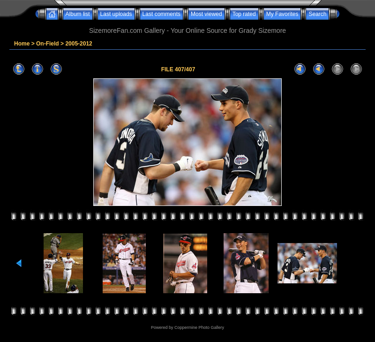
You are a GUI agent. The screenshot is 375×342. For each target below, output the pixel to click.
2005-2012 (78, 43)
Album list (78, 14)
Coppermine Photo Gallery (199, 327)
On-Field (47, 43)
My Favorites (282, 14)
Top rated (244, 14)
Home (22, 43)
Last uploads (116, 14)
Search (317, 14)
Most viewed (206, 14)
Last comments (161, 14)
